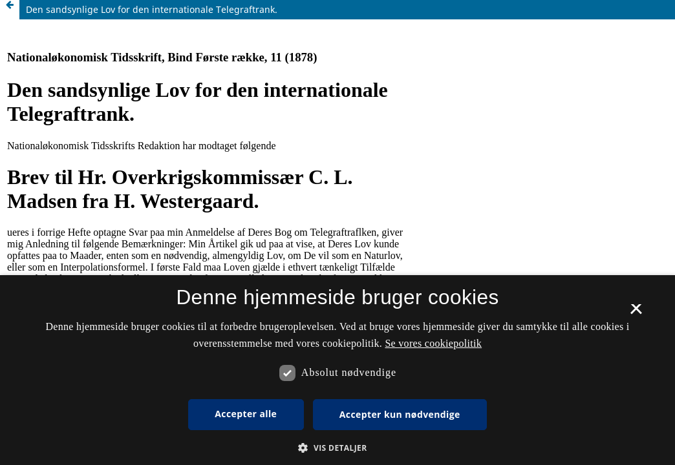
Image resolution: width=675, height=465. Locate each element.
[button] (337, 448)
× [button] (635, 313)
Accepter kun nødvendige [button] (399, 414)
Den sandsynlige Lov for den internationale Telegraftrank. (151, 9)
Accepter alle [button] (246, 414)
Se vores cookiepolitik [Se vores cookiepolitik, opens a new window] (433, 343)
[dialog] (337, 370)
